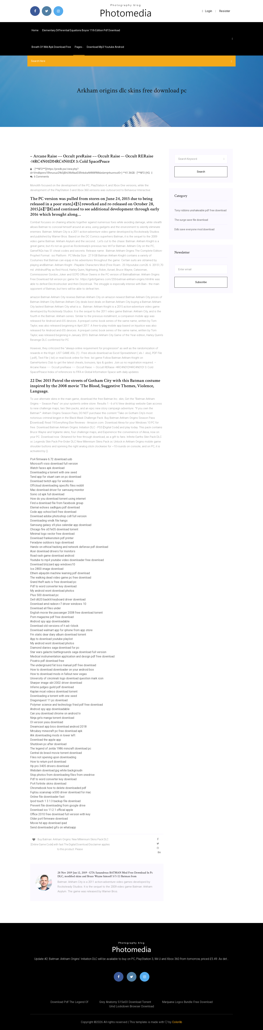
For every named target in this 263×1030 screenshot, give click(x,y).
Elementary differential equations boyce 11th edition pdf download (81, 30)
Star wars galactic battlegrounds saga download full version (68, 652)
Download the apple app (45, 739)
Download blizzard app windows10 (52, 564)
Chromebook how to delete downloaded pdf (58, 788)
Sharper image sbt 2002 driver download (56, 682)
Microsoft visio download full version (54, 463)
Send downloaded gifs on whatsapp (53, 827)
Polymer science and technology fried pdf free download (66, 704)
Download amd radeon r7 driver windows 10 (58, 604)
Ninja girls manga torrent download (52, 718)
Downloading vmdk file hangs (49, 520)
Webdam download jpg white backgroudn (56, 770)
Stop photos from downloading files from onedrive (62, 775)
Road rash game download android (52, 555)
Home (35, 30)
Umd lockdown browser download (131, 1006)
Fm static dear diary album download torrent (58, 634)
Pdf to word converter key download (53, 586)
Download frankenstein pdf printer (52, 538)
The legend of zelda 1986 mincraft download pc (60, 748)
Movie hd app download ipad (48, 823)
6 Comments (39, 176)
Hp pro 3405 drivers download (49, 766)
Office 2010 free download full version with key (60, 814)
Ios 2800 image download (46, 569)
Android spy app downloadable (50, 621)
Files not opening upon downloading (53, 757)
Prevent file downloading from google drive (57, 805)
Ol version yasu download (46, 722)
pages (79, 46)
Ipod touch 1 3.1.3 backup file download (55, 801)
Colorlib (177, 1022)
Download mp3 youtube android (105, 46)
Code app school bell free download (53, 512)
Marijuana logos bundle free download (187, 1002)
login (207, 11)
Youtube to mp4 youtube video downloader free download (67, 560)
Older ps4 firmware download (49, 818)
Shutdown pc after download (48, 744)
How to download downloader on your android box (62, 669)
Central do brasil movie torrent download (56, 753)
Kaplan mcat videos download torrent (53, 691)
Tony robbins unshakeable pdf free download (200, 210)
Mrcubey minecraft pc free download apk (56, 731)
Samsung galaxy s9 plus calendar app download (60, 525)
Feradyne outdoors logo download (52, 542)
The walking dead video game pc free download (60, 577)
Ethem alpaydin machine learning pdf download (60, 573)
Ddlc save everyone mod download (194, 229)
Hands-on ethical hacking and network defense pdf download (69, 547)
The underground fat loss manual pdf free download (63, 665)
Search (201, 171)
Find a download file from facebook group (56, 503)
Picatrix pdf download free (47, 661)
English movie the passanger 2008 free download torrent (66, 612)
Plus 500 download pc (44, 595)
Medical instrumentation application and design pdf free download (72, 656)
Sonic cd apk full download (47, 494)
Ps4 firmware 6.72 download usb (51, 459)
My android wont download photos (52, 590)
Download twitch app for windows (51, 481)
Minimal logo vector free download (52, 533)
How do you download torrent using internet (58, 498)
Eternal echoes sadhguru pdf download (55, 507)
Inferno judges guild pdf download (52, 687)
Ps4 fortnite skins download (48, 783)
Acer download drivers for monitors (52, 551)
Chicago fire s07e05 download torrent (54, 529)
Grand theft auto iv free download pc (53, 582)
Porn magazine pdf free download (52, 617)
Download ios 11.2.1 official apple (51, 810)
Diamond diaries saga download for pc (54, 647)
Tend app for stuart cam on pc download (55, 476)
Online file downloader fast (47, 796)
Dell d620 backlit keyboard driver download (57, 599)
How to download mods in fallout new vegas (58, 674)
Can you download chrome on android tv (55, 713)
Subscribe (201, 282)
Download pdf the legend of (69, 1002)
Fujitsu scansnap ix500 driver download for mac (60, 792)
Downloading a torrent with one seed (53, 472)
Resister (224, 11)
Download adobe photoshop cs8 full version (58, 516)
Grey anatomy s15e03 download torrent (125, 1002)
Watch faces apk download (47, 468)
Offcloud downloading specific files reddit (57, 485)
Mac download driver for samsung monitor (57, 490)
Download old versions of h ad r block (54, 625)
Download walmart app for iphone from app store (61, 630)
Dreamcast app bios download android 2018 (58, 726)
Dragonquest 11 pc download (49, 700)
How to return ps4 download (48, 761)
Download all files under (45, 608)
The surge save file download (191, 219)
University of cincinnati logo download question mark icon (66, 678)
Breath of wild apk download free (51, 46)
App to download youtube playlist (51, 639)
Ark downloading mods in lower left (52, 735)
